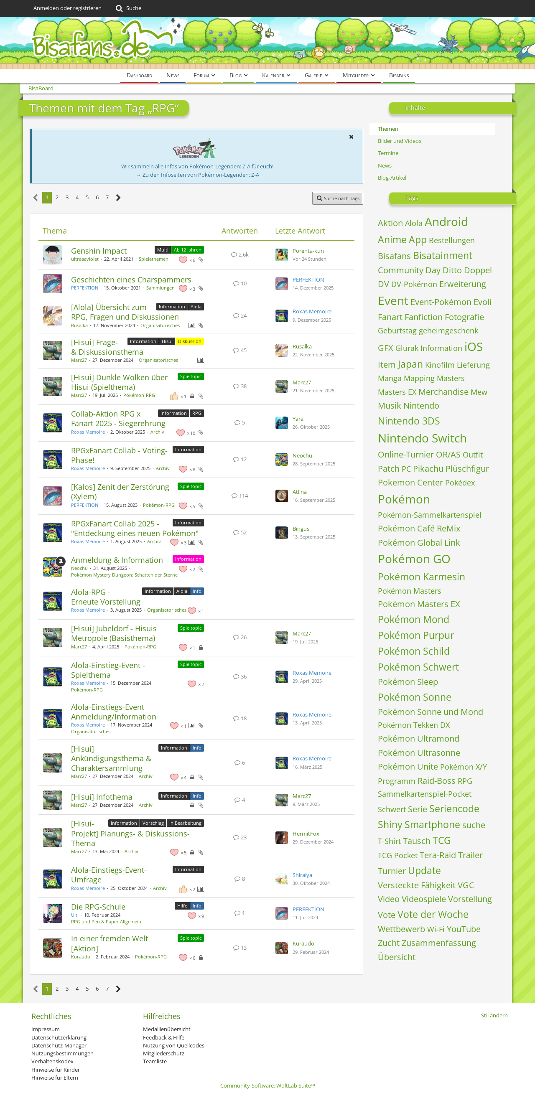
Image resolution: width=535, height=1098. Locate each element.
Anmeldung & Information (117, 560)
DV (383, 284)
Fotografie (464, 317)
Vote (386, 914)
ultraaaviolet (85, 259)
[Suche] (128, 8)
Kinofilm (440, 365)
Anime (392, 239)
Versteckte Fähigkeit (417, 885)
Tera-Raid (438, 855)
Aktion (390, 223)
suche (473, 825)
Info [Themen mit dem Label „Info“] (197, 591)
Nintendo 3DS (409, 420)
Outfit (473, 455)
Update (424, 870)
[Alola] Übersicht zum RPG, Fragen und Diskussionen (125, 312)
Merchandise (443, 391)
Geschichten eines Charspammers (131, 279)
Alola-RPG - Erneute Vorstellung (105, 597)
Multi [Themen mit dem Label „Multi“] (162, 250)
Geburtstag (397, 330)
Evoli (483, 302)
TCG (442, 840)
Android (446, 221)
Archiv (157, 432)
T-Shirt (389, 841)
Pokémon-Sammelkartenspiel (430, 515)
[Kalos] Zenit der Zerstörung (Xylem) (120, 491)
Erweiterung (462, 284)
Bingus (301, 528)
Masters (451, 378)
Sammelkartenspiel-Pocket (424, 794)
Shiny (390, 824)
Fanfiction (424, 317)
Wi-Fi (436, 929)
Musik (389, 405)
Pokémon (404, 499)
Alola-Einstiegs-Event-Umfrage (109, 874)
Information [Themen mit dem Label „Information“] (172, 306)
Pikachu (428, 468)
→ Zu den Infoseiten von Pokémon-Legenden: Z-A (197, 174)
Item (387, 364)
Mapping (419, 378)
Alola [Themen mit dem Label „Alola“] (196, 306)
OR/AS (448, 454)
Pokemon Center (410, 482)
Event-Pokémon (440, 302)
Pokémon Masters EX (419, 604)
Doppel (478, 270)
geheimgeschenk (448, 330)
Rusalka (79, 325)
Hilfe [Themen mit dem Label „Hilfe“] (182, 905)
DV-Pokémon (414, 284)
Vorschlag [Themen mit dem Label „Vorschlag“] (153, 823)
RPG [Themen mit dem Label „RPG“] (196, 413)
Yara (298, 418)
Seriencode (454, 808)
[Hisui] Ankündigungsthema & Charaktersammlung (111, 758)
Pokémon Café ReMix (419, 528)
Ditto (452, 270)
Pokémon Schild (414, 651)
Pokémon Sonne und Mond (430, 711)
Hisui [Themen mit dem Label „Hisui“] (167, 341)
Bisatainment (442, 255)
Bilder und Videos (399, 141)
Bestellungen (452, 240)
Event (393, 300)
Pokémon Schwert (418, 667)
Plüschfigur (467, 468)
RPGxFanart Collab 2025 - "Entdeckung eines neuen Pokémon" (135, 528)
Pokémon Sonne (414, 697)
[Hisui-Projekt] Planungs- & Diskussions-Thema (130, 833)
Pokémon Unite (408, 766)
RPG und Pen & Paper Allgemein (106, 921)
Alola (414, 223)
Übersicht (396, 957)
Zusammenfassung (439, 942)
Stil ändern (494, 1015)
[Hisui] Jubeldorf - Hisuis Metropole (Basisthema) (114, 633)
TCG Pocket (398, 855)
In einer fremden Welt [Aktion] (109, 943)
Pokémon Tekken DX (414, 725)
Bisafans (394, 256)
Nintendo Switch (422, 438)
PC (406, 469)
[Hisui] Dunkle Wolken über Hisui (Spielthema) (119, 382)
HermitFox (306, 833)
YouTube (464, 929)
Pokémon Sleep (408, 681)
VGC (466, 885)
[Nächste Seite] (118, 198)
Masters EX (397, 392)
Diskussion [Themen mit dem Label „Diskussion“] (189, 341)
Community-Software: (267, 1085)
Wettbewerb (401, 929)
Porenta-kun (308, 250)
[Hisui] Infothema (101, 797)
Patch (389, 468)
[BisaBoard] (267, 43)
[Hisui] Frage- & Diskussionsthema (107, 347)
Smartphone (432, 824)
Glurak (406, 348)
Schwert (392, 809)
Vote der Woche (433, 914)
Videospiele (424, 899)
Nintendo (421, 405)
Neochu (302, 455)
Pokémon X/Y (463, 767)
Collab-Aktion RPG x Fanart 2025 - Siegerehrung (118, 418)
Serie (417, 809)
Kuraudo (80, 956)
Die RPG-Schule (98, 907)
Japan (410, 364)
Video (389, 899)
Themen (388, 128)
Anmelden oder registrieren (67, 8)
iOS (473, 346)
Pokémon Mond (413, 619)
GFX (385, 347)
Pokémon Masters (409, 591)
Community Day (409, 270)
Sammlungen (160, 288)
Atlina (300, 492)
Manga (390, 378)
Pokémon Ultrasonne (419, 752)
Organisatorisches (160, 325)
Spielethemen (153, 259)
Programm (396, 781)
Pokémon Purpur (416, 635)
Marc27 (79, 360)
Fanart (390, 317)
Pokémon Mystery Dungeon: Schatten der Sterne (124, 575)
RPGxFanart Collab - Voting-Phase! (119, 455)
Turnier (392, 871)
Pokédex (460, 483)
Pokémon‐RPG (139, 395)
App (418, 239)
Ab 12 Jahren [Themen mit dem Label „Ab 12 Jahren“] (187, 250)
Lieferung (473, 365)
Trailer (470, 855)
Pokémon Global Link (419, 542)
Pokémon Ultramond (418, 738)
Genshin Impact (99, 251)
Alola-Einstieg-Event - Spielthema (108, 670)
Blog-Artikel (392, 177)
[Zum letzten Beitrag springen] (281, 255)
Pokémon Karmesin (421, 576)
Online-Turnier (406, 454)
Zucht (389, 942)
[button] (351, 136)
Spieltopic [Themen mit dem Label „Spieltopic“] (190, 376)
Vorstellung (470, 899)
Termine (388, 153)
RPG (465, 781)
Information (441, 348)
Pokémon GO (414, 559)
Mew (479, 392)
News (385, 165)
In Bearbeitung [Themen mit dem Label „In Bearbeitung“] (185, 823)
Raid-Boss (437, 780)
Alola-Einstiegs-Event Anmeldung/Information (113, 712)
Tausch (417, 840)
